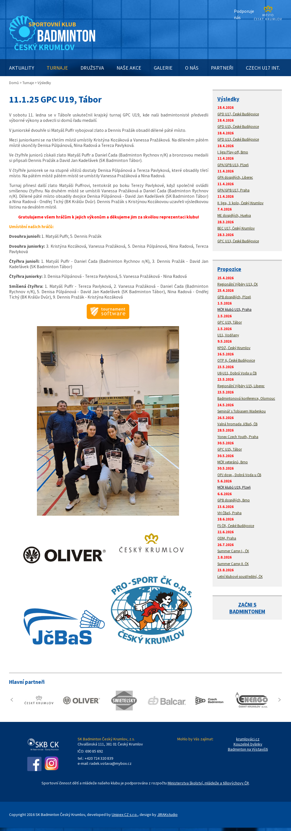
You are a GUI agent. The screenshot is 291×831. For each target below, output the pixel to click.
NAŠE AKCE (129, 67)
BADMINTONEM (247, 611)
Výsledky (228, 98)
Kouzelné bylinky (248, 744)
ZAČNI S (247, 604)
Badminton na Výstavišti (248, 749)
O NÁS (191, 67)
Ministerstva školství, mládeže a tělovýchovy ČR (208, 783)
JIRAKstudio (167, 814)
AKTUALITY (21, 67)
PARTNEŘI (222, 67)
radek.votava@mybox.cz (111, 763)
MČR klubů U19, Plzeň (234, 487)
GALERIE (163, 67)
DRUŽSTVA (92, 67)
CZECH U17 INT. (263, 67)
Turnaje (28, 82)
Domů (14, 82)
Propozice (229, 269)
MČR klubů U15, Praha (234, 309)
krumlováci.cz (247, 739)
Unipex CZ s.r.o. (125, 814)
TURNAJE (57, 67)
